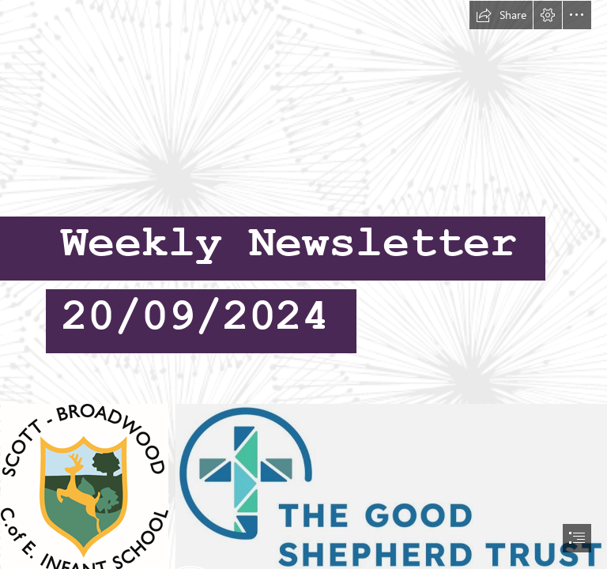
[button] (501, 15)
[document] (303, 284)
